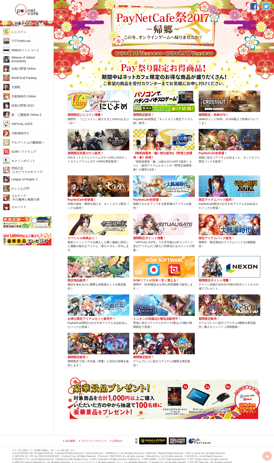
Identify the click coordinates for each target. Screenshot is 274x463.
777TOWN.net (20, 41)
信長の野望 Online (23, 68)
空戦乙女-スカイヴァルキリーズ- (27, 169)
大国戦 (15, 87)
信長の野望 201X (22, 105)
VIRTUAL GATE (22, 124)
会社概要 (70, 440)
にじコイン (18, 31)
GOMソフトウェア (23, 151)
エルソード (18, 207)
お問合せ (117, 440)
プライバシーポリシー (94, 440)
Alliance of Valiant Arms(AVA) (23, 59)
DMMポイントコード (25, 50)
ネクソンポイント (23, 161)
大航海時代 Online (23, 96)
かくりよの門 (20, 188)
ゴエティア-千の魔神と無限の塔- (25, 197)
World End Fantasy (24, 78)
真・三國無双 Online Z (26, 114)
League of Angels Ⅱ (24, 179)
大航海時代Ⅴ (20, 133)
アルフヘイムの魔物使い (27, 142)
